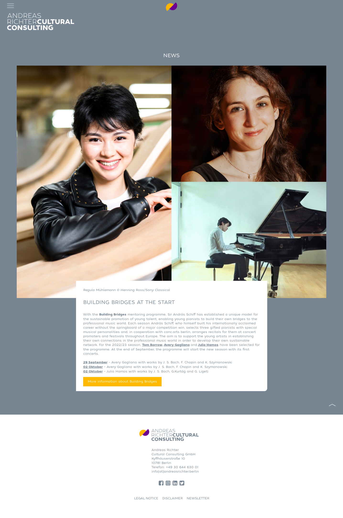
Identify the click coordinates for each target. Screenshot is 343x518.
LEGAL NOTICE (146, 498)
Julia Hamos (208, 345)
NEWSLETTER (198, 498)
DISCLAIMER (172, 498)
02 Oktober (93, 367)
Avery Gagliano (177, 345)
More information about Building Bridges (122, 381)
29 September (95, 362)
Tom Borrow (152, 345)
